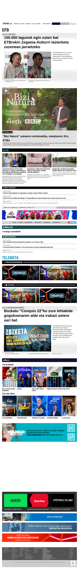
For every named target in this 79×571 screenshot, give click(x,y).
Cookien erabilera (35, 562)
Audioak (35, 552)
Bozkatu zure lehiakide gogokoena (12, 353)
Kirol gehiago (27, 554)
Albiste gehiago (9, 188)
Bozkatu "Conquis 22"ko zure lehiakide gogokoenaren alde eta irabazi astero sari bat (38, 315)
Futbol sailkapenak (28, 555)
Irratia (33, 23)
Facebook (71, 549)
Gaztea (13, 553)
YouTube (71, 556)
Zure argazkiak (62, 207)
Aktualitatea (22, 549)
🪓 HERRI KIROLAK (55, 222)
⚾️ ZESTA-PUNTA (37, 222)
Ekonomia (21, 550)
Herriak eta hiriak (47, 556)
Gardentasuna (52, 562)
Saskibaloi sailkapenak (29, 557)
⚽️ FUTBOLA (20, 222)
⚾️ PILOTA (13, 222)
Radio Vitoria (14, 552)
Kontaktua (58, 562)
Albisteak (16, 23)
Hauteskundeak (46, 551)
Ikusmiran (21, 554)
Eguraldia (21, 555)
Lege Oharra (29, 562)
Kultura (21, 553)
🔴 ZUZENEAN (71, 222)
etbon (11, 285)
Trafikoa (45, 550)
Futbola (26, 549)
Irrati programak (15, 557)
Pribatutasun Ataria (22, 562)
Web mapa (63, 562)
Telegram (71, 553)
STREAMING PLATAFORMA (60, 509)
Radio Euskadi (14, 550)
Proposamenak (14, 262)
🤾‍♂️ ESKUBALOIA (46, 222)
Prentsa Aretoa (46, 559)
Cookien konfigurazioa (44, 562)
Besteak (38, 23)
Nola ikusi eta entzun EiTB (49, 558)
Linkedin (71, 555)
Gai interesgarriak (47, 555)
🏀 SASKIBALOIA (28, 222)
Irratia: (13, 548)
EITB (5, 30)
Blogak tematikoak (47, 557)
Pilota (26, 552)
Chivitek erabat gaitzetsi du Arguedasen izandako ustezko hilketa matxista (25, 193)
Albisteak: (22, 548)
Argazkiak (36, 550)
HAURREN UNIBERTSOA (12, 509)
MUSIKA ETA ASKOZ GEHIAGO (38, 509)
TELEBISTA (10, 257)
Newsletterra (72, 548)
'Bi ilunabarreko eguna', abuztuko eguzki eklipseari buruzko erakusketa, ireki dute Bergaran (30, 203)
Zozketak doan (46, 552)
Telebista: (6, 548)
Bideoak (5, 552)
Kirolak (22, 23)
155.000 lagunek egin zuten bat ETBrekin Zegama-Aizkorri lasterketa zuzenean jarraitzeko (36, 42)
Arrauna (26, 553)
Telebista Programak (7, 550)
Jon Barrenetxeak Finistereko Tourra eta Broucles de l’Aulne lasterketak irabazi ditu (28, 247)
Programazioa (6, 549)
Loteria (44, 553)
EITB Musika (14, 554)
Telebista (28, 23)
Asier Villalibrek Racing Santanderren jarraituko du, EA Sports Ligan (23, 242)
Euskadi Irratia (14, 549)
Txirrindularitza (28, 550)
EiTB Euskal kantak (15, 555)
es (76, 24)
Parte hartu (46, 554)
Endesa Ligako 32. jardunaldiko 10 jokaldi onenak (18, 252)
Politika (21, 552)
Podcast (13, 558)
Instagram (71, 552)
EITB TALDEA (65, 23)
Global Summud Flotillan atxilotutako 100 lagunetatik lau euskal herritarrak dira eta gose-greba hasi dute (34, 198)
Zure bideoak (72, 207)
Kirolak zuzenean (28, 558)
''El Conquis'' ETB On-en (57, 353)
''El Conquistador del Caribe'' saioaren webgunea (39, 353)
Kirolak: (27, 548)
